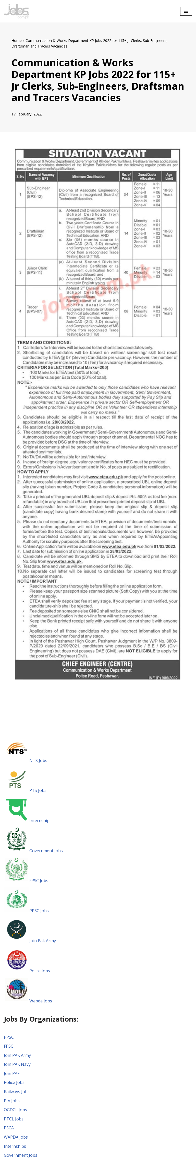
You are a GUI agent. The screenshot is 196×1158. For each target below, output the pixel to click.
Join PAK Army (17, 1055)
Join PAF (11, 1073)
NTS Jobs (25, 760)
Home (16, 40)
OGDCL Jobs (15, 1110)
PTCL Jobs (13, 1119)
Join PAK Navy (17, 1064)
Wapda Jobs (28, 1001)
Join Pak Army (30, 940)
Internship (27, 820)
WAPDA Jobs (16, 1137)
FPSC (8, 1046)
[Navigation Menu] (186, 11)
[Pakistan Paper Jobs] (16, 11)
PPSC (9, 1037)
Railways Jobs (17, 1091)
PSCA (9, 1128)
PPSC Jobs (26, 911)
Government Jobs (33, 850)
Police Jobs (27, 971)
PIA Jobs (12, 1101)
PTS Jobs (25, 790)
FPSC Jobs (26, 880)
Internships (15, 1146)
